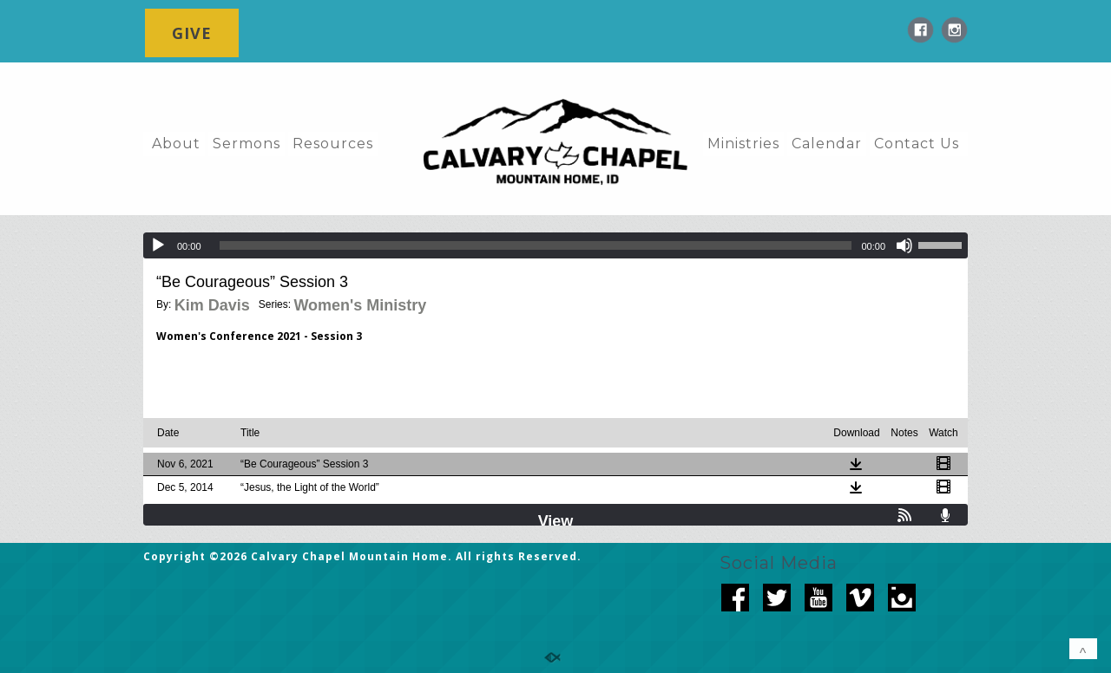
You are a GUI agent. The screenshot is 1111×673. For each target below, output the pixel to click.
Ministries (743, 143)
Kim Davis (212, 305)
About (176, 143)
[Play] (158, 245)
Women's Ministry (359, 305)
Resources (333, 143)
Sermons (246, 143)
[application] (555, 245)
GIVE (191, 33)
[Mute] (904, 245)
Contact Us (916, 143)
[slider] (536, 245)
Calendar (827, 143)
